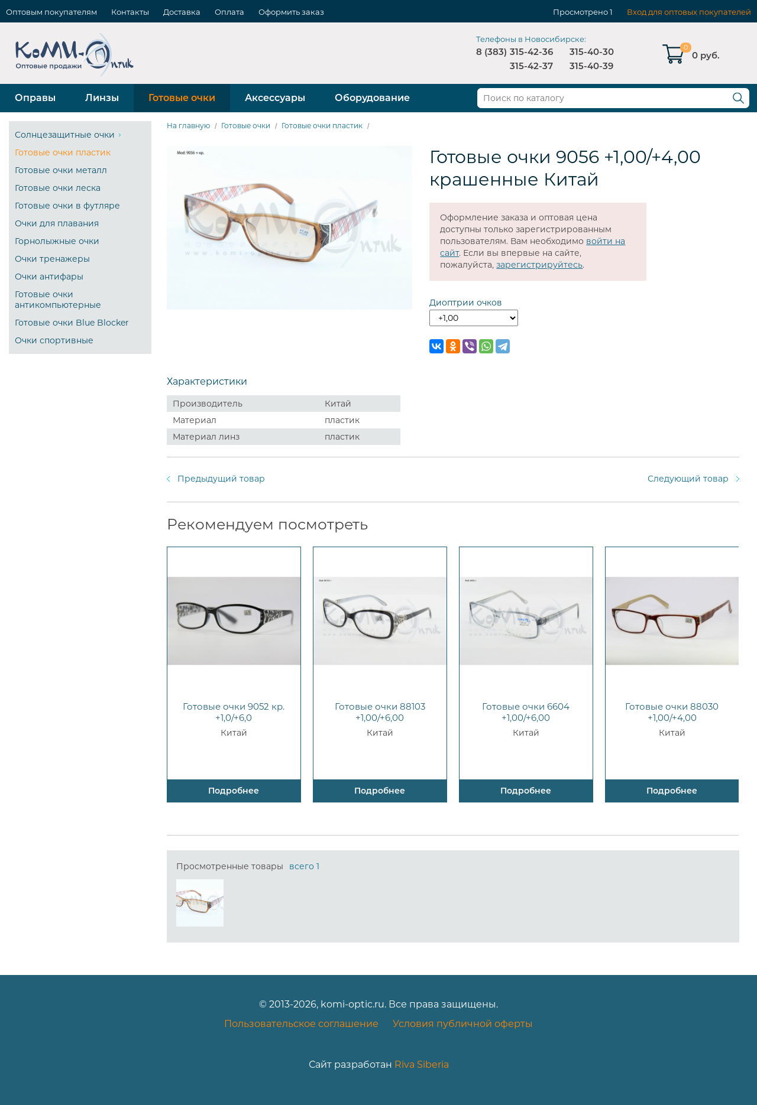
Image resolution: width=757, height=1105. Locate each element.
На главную (188, 125)
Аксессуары (275, 97)
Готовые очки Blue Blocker (72, 322)
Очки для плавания (57, 223)
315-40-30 (592, 51)
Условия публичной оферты (463, 1023)
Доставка (181, 12)
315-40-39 (591, 66)
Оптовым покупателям (51, 12)
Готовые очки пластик (63, 152)
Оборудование (372, 97)
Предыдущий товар (221, 478)
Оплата (229, 12)
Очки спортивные (54, 340)
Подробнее (233, 790)
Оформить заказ (291, 12)
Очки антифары (49, 276)
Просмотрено (580, 12)
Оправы (35, 97)
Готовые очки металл (61, 170)
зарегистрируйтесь (539, 264)
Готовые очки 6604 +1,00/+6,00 (526, 712)
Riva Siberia (421, 1064)
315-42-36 (531, 51)
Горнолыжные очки (57, 241)
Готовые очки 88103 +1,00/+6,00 (380, 712)
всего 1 (304, 866)
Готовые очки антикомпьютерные (58, 299)
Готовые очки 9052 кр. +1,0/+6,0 (233, 712)
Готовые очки (181, 97)
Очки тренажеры (52, 259)
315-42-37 (531, 66)
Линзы (102, 97)
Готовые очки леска (58, 188)
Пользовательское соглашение (301, 1023)
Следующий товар (688, 478)
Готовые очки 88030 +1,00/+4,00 (672, 712)
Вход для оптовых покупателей (689, 12)
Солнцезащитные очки (65, 134)
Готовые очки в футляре (67, 205)
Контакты (130, 12)
